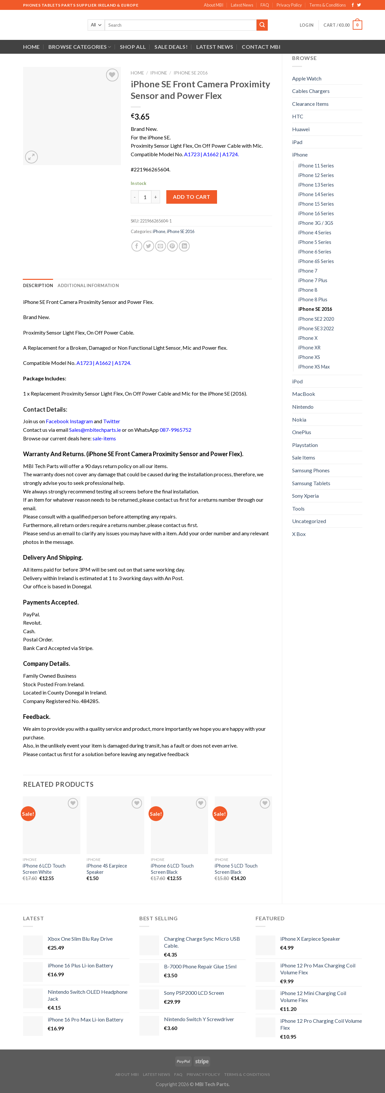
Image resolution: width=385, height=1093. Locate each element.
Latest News (242, 5)
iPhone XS (309, 357)
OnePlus (301, 432)
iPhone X (307, 338)
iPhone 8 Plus (312, 299)
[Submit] (262, 25)
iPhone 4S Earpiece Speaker (107, 869)
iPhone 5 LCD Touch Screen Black (236, 869)
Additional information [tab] (88, 285)
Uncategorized (309, 521)
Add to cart (191, 196)
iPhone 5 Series (314, 242)
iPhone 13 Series (316, 185)
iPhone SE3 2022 (316, 328)
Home (31, 47)
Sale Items (303, 457)
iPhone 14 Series (316, 194)
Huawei (301, 129)
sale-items (104, 438)
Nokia (299, 419)
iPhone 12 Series (316, 175)
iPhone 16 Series (316, 213)
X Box (299, 534)
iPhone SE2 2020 (316, 319)
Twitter (111, 421)
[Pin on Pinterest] (172, 246)
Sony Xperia (305, 495)
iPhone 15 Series (316, 204)
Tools (298, 508)
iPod (297, 381)
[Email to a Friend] (160, 246)
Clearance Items (310, 104)
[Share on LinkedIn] (184, 246)
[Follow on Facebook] (353, 5)
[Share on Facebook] (136, 246)
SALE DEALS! (171, 47)
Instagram (81, 421)
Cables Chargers (311, 91)
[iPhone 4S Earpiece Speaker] (115, 825)
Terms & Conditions (327, 5)
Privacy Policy (289, 5)
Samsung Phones (311, 470)
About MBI (213, 5)
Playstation (305, 445)
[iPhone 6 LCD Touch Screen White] (51, 825)
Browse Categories (79, 47)
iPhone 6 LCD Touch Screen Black (172, 869)
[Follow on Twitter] (359, 5)
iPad (297, 142)
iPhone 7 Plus (312, 280)
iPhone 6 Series (314, 251)
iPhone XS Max (314, 366)
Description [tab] (38, 285)
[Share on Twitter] (148, 246)
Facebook (57, 421)
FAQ (265, 5)
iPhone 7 (307, 271)
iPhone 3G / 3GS (315, 223)
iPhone (300, 154)
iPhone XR (309, 347)
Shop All (133, 47)
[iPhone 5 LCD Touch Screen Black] (243, 825)
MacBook (303, 394)
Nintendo (303, 406)
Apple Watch (306, 78)
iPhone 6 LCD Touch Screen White (44, 869)
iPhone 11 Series (316, 165)
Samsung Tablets (311, 483)
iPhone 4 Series (314, 232)
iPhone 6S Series (316, 261)
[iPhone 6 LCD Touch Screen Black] (179, 825)
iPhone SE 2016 (315, 309)
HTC (297, 116)
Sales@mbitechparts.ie (95, 430)
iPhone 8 (307, 290)
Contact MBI (261, 47)
